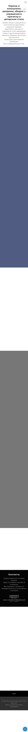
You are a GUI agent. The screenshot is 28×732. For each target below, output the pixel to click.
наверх (14, 693)
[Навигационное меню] (26, 2)
